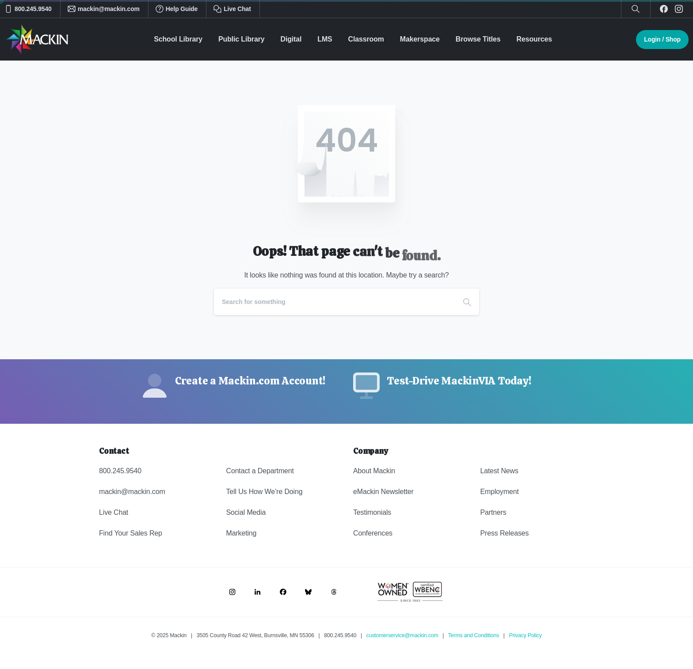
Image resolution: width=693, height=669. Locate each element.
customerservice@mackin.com (402, 635)
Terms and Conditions (473, 635)
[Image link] (232, 591)
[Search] (334, 302)
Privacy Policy (525, 635)
